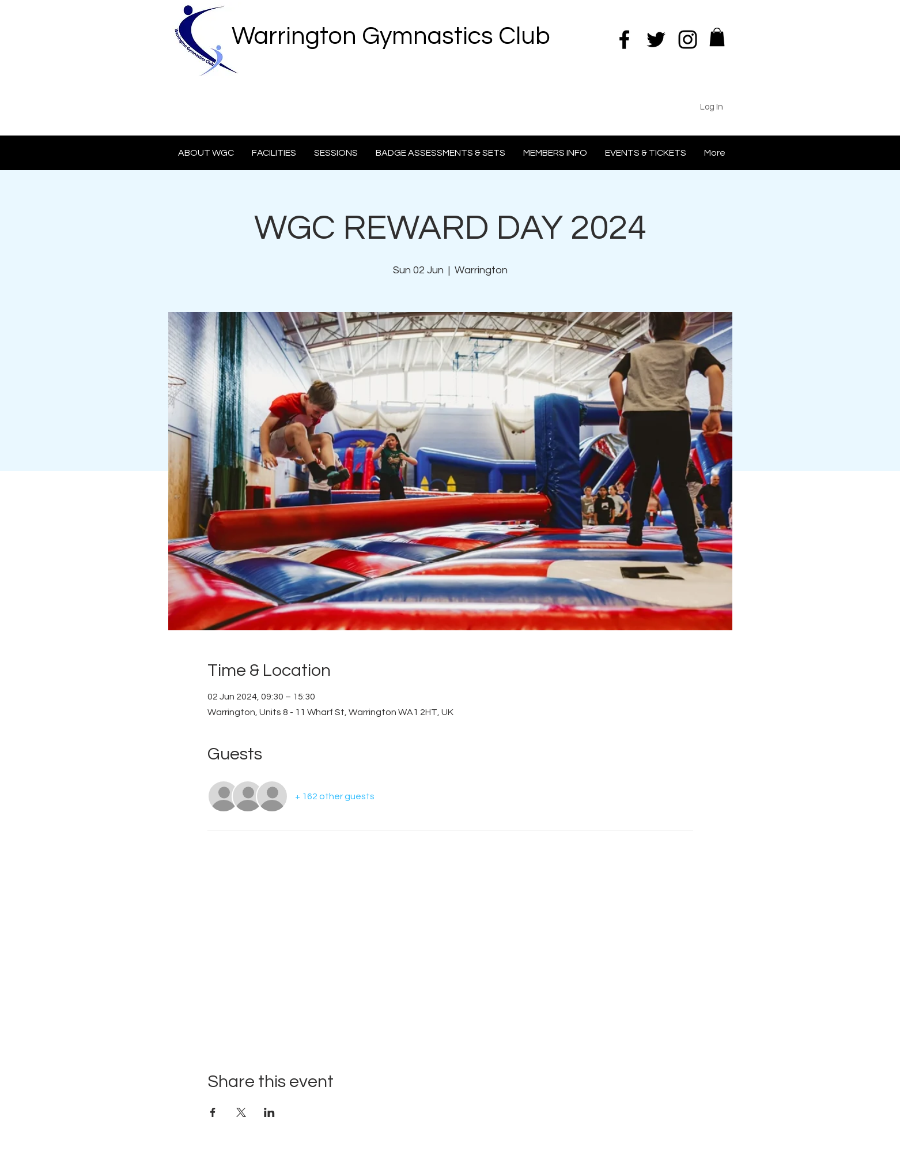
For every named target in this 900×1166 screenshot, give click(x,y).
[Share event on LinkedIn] (269, 1112)
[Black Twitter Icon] (656, 39)
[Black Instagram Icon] (687, 39)
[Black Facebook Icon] (624, 39)
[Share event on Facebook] (212, 1112)
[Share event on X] (241, 1112)
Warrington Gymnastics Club (391, 36)
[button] (717, 37)
